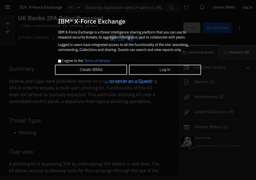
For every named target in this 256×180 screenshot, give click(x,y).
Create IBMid (91, 69)
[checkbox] (59, 61)
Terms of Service (97, 60)
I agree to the (86, 61)
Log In (165, 69)
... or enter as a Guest (128, 81)
